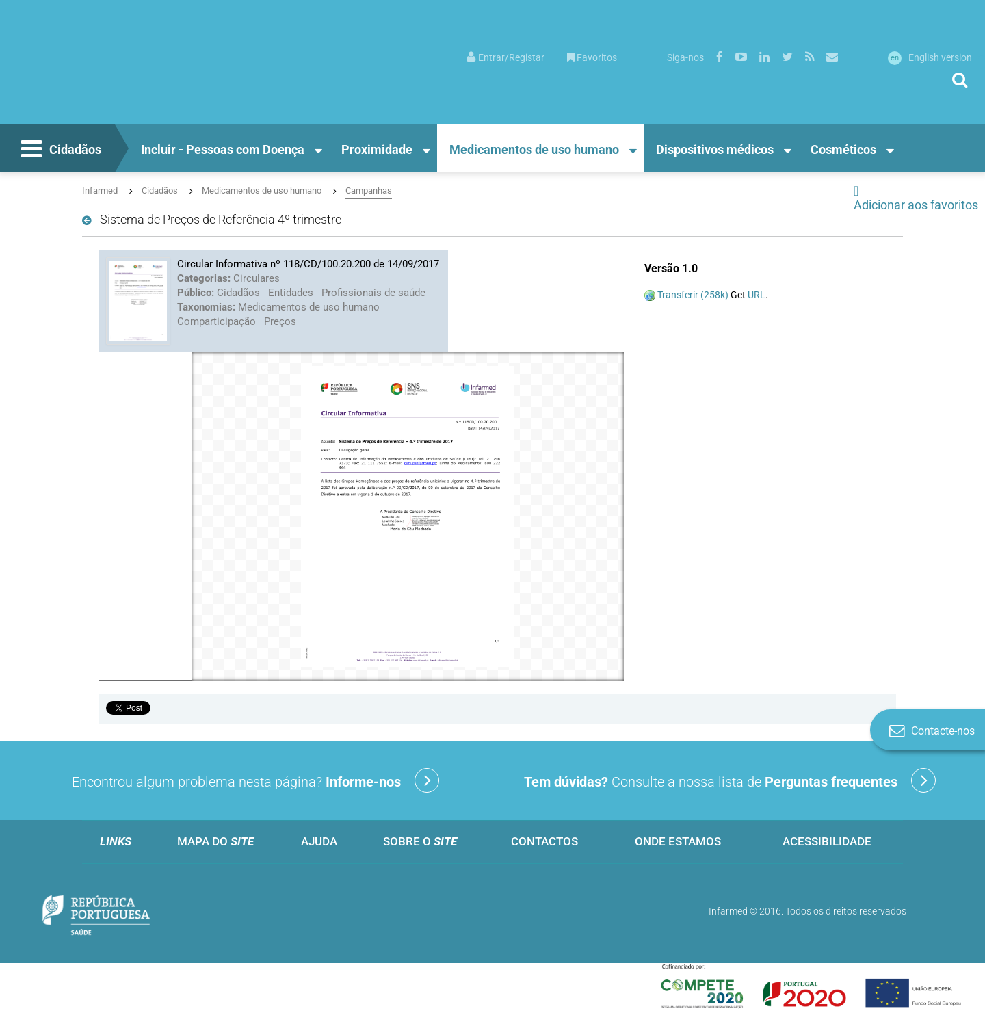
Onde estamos (678, 841)
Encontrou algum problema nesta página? (255, 780)
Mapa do (215, 841)
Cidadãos (59, 150)
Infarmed (100, 190)
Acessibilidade (827, 841)
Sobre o (420, 841)
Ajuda (319, 841)
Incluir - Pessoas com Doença (222, 149)
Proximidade (376, 149)
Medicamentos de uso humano (534, 149)
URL (756, 294)
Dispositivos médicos (715, 149)
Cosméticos (843, 149)
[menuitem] (505, 56)
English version (930, 57)
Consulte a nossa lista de (730, 780)
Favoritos (592, 57)
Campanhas (368, 190)
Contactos (544, 841)
